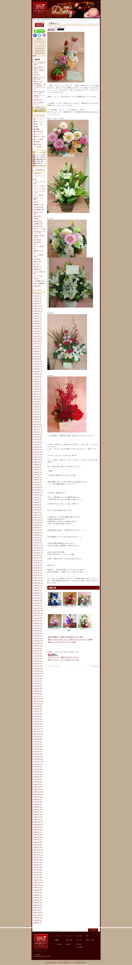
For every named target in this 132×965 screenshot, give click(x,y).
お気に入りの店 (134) (37, 213)
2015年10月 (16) (38, 613)
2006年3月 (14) (37, 902)
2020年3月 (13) (37, 479)
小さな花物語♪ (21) (38, 281)
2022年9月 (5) (37, 404)
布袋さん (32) (37, 261)
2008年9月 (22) (37, 827)
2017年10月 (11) (38, 553)
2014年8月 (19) (37, 648)
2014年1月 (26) (37, 666)
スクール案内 (39, 139)
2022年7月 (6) (37, 409)
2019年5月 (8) (37, 505)
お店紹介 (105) (37, 221)
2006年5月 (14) (37, 897)
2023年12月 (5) (37, 366)
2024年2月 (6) (37, 361)
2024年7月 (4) (37, 349)
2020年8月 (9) (37, 467)
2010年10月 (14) (38, 764)
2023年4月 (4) (37, 386)
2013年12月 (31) (38, 668)
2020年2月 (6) (37, 482)
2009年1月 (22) (37, 817)
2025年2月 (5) (37, 331)
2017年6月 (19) (37, 563)
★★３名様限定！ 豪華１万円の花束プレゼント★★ (65, 637)
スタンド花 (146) (38, 195)
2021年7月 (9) (37, 439)
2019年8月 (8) (37, 497)
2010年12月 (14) (38, 759)
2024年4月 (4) (37, 356)
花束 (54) (36, 278)
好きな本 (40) (37, 240)
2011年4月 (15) (37, 749)
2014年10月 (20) (38, 643)
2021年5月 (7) (37, 444)
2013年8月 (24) (37, 678)
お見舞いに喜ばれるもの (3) (39, 236)
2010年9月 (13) (37, 766)
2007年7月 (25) (37, 862)
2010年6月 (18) (37, 774)
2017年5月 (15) (37, 565)
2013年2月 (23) (37, 694)
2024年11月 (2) (37, 339)
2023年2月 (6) (37, 391)
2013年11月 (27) (38, 671)
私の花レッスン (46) (39, 229)
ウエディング (39, 134)
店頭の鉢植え (95, 666)
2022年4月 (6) (37, 417)
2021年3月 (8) (37, 449)
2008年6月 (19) (37, 834)
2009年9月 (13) (37, 797)
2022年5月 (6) (37, 414)
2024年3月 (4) (37, 359)
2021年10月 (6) (37, 432)
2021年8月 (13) (37, 437)
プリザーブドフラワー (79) (39, 192)
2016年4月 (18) (37, 598)
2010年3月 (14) (37, 782)
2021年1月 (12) (37, 454)
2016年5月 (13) (37, 595)
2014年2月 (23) (37, 663)
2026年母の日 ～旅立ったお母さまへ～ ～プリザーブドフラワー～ (39, 86)
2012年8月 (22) (37, 709)
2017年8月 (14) (37, 558)
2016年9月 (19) (37, 585)
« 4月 (34, 55)
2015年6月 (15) (37, 623)
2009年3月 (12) (37, 812)
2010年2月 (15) (37, 784)
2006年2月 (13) (37, 905)
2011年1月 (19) (37, 756)
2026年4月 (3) (37, 296)
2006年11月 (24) (38, 882)
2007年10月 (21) (38, 855)
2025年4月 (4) (37, 326)
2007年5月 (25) (37, 867)
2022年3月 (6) (37, 419)
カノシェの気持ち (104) (38, 255)
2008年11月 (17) (38, 822)
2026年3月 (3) (37, 298)
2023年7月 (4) (37, 379)
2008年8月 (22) (37, 829)
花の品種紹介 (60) (38, 209)
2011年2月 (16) (37, 754)
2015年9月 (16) (37, 615)
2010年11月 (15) (38, 761)
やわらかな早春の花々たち (38, 103)
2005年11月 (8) (37, 912)
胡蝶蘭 (37, 129)
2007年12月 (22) (38, 850)
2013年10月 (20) (38, 673)
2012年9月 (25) (37, 706)
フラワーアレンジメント (60, 27)
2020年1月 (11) (37, 485)
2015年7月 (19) (37, 620)
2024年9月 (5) (37, 344)
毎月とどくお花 (39, 136)
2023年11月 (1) (37, 369)
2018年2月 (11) (37, 542)
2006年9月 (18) (37, 887)
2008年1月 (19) (37, 847)
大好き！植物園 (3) (38, 283)
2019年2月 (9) (37, 512)
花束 (36, 126)
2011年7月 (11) (37, 741)
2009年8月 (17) (37, 799)
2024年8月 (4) (37, 346)
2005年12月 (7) (37, 910)
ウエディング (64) (38, 186)
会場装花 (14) (37, 269)
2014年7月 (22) (37, 651)
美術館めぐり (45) (38, 204)
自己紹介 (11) (37, 173)
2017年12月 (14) (38, 547)
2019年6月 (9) (37, 502)
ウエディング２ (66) (39, 188)
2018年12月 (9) (37, 517)
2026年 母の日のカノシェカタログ (39, 92)
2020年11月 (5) (37, 459)
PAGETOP (94, 930)
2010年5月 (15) (37, 777)
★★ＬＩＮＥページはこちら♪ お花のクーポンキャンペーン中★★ (70, 639)
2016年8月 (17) (37, 588)
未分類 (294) (37, 286)
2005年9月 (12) (37, 917)
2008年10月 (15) (38, 824)
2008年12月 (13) (38, 819)
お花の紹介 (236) (38, 207)
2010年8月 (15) (37, 769)
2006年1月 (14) (37, 907)
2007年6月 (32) (37, 865)
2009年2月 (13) (37, 814)
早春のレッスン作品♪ (53, 666)
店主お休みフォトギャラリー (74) (39, 232)
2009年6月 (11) (37, 804)
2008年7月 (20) (37, 832)
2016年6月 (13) (37, 593)
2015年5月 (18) (37, 625)
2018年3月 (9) (37, 540)
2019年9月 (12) (37, 495)
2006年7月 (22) (37, 892)
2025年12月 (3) (37, 306)
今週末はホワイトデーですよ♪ (39, 96)
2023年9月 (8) (37, 374)
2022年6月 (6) (37, 412)
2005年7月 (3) (37, 923)
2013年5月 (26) (37, 686)
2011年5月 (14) (37, 746)
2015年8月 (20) (37, 618)
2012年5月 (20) (37, 716)
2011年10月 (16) (38, 734)
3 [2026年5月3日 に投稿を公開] (43, 43)
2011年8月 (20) (37, 739)
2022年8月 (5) (37, 407)
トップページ (39, 119)
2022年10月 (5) (37, 401)
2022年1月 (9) (37, 424)
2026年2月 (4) (37, 301)
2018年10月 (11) (38, 522)
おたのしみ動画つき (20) (39, 272)
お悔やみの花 (39, 131)
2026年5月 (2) (37, 293)
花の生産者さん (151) (37, 243)
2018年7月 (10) (37, 530)
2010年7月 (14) (37, 771)
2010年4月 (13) (37, 779)
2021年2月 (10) (37, 452)
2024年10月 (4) (37, 341)
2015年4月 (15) (37, 628)
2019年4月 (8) (37, 507)
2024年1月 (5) (37, 364)
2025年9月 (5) (37, 313)
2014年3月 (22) (37, 661)
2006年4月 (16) (37, 900)
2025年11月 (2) (37, 308)
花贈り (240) (37, 216)
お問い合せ (38, 144)
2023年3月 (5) (37, 389)
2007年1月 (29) (37, 877)
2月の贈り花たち (38, 100)
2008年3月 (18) (37, 842)
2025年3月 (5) (37, 328)
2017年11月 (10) (38, 550)
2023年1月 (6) (37, 394)
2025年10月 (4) (37, 311)
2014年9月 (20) (37, 646)
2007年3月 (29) (37, 872)
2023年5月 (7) (37, 384)
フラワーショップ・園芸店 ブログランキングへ (63, 657)
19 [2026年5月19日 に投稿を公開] (36, 51)
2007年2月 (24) (37, 875)
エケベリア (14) (37, 276)
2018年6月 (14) (37, 532)
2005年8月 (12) (37, 920)
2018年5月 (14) (37, 535)
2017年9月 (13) (37, 555)
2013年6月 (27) (37, 683)
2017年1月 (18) (37, 575)
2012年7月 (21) (37, 711)
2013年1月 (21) (37, 696)
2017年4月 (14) (37, 568)
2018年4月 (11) (37, 537)
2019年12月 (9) (37, 487)
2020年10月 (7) (37, 462)
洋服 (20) (36, 219)
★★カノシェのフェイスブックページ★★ (62, 642)
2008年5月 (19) (37, 837)
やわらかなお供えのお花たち (39, 63)
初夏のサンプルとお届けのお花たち (39, 78)
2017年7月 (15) (37, 560)
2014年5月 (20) (37, 656)
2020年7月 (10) (37, 469)
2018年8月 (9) (37, 527)
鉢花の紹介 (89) (37, 226)
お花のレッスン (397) (37, 198)
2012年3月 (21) (37, 721)
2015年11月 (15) (38, 610)
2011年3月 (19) (37, 751)
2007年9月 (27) (37, 857)
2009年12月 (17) (38, 789)
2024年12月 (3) (37, 336)
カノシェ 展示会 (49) (38, 247)
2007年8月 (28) (37, 860)
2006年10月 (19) (38, 885)
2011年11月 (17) (38, 731)
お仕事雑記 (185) (38, 224)
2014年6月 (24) (37, 653)
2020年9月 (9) (37, 464)
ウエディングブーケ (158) (39, 182)
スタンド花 (38, 124)
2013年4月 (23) (37, 688)
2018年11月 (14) (38, 520)
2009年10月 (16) (38, 794)
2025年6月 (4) (37, 321)
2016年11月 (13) (38, 580)
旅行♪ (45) (36, 264)
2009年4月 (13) (37, 809)
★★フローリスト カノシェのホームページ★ (63, 660)
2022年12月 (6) (37, 396)
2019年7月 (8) (37, 500)
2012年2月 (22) (37, 724)
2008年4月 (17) (37, 840)
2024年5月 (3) (37, 354)
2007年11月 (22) (38, 852)
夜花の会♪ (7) (37, 266)
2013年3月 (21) (37, 691)
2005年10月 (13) (38, 915)
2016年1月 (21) (37, 605)
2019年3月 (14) (37, 510)
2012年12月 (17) (38, 699)
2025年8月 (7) (37, 316)
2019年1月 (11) (37, 515)
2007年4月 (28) (37, 870)
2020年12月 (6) (37, 457)
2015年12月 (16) (38, 608)
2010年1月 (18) (37, 787)
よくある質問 (38, 146)
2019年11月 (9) (37, 490)
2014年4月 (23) (37, 658)
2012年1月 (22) (37, 726)
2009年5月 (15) (37, 807)
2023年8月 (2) (37, 376)
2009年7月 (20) (37, 802)
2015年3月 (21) (37, 631)
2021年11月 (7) (37, 429)
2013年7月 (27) (37, 681)
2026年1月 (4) (37, 303)
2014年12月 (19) (38, 638)
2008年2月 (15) (37, 845)
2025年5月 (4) (37, 323)
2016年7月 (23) (37, 590)
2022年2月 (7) (37, 422)
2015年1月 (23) (37, 636)
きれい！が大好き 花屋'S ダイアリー (63, 962)
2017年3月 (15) (37, 570)
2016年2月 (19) (37, 603)
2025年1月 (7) (37, 333)
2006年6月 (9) (37, 895)
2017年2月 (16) (37, 573)
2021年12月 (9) (37, 427)
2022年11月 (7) (37, 399)
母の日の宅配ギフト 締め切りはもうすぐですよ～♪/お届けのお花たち (39, 69)
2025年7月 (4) (37, 318)
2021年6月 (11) (37, 442)
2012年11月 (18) (38, 701)
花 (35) (35, 202)
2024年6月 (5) (37, 351)
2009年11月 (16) (38, 792)
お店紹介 (37, 141)
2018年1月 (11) (37, 545)
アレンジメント (39, 121)
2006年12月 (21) (38, 880)
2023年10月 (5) (37, 371)
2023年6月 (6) (37, 381)
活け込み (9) (37, 259)
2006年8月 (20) (37, 890)
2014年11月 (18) (38, 641)
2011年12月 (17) (38, 729)
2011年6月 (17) (37, 744)
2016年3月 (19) (37, 600)
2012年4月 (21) (37, 719)
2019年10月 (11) (38, 492)
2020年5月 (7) (37, 474)
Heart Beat (36, 74)
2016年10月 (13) (38, 583)
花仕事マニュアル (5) (38, 251)
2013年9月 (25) (37, 676)
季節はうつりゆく (38, 81)
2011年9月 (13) (37, 736)
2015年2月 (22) (37, 633)
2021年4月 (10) (37, 447)
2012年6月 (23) (37, 714)
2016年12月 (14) (38, 578)
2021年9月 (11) (37, 434)
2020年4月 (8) (37, 477)
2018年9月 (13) (37, 525)
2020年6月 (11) (37, 472)
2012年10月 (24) (38, 704)
